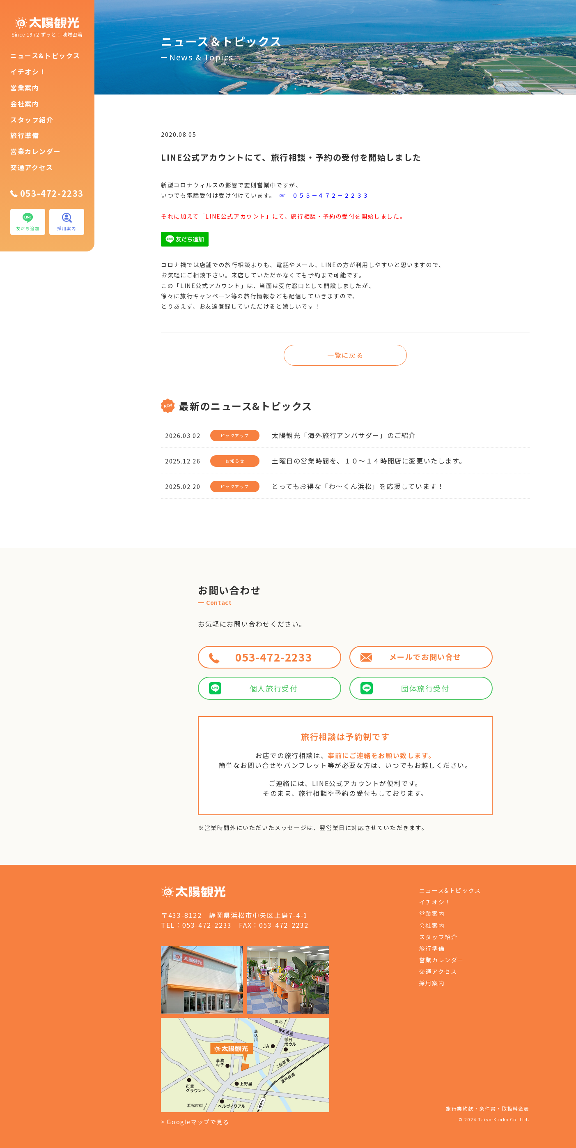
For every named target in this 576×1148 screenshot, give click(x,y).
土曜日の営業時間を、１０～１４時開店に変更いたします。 (369, 461)
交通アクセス (31, 167)
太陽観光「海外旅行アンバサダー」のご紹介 (344, 435)
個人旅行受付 (253, 688)
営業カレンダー (35, 151)
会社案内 (24, 103)
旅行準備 (24, 135)
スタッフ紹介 (32, 119)
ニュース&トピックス (45, 55)
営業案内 (24, 87)
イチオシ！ (28, 71)
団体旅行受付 (404, 688)
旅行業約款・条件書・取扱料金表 (488, 1108)
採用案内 (432, 983)
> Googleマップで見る (195, 1122)
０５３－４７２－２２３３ (330, 195)
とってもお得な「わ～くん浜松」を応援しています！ (358, 486)
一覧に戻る (345, 355)
